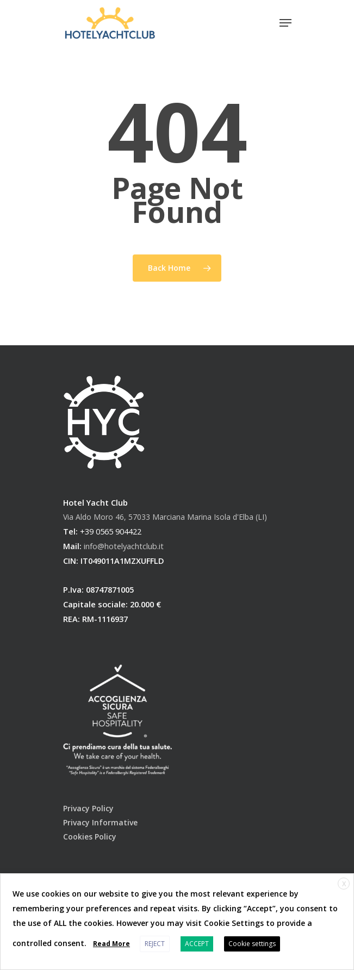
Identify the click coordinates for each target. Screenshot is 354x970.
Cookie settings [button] (252, 943)
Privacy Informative (100, 822)
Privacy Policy (88, 808)
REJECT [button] (155, 943)
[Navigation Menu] (285, 22)
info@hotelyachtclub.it (124, 545)
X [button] (344, 883)
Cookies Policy (89, 836)
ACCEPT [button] (197, 943)
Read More (111, 943)
